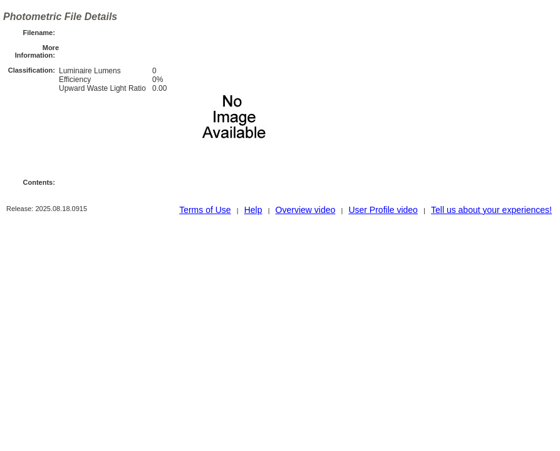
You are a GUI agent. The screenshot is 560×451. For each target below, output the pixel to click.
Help (253, 210)
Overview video (306, 210)
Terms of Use (205, 210)
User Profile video (383, 210)
